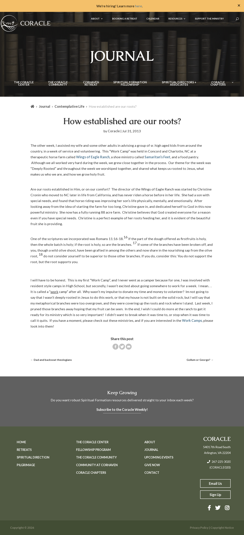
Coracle (114, 131)
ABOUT (95, 18)
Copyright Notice (222, 527)
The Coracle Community (58, 83)
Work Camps (192, 320)
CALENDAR (152, 18)
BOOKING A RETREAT (124, 18)
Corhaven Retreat (91, 83)
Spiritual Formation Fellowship (130, 83)
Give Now (152, 465)
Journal (44, 106)
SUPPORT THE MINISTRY (209, 18)
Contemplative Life (69, 106)
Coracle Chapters (218, 83)
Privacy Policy (199, 527)
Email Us (215, 483)
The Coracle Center (24, 83)
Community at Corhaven (97, 465)
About (149, 442)
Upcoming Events (158, 457)
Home (21, 442)
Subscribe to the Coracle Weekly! (122, 409)
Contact (151, 472)
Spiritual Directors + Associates (179, 83)
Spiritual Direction (33, 457)
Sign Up (215, 495)
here (138, 6)
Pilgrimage (26, 465)
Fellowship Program (93, 450)
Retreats (24, 450)
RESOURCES (175, 18)
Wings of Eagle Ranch (93, 157)
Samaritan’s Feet (157, 157)
